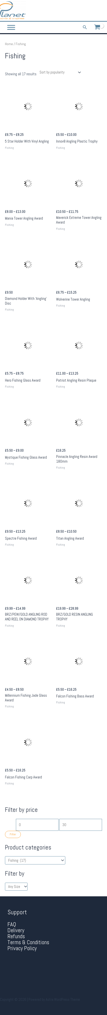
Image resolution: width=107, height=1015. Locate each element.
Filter (13, 834)
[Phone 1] (83, 10)
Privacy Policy (22, 948)
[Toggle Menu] (11, 27)
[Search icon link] (85, 27)
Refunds (16, 936)
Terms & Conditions (28, 942)
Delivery (15, 930)
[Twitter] (98, 10)
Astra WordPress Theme (63, 999)
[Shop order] (59, 72)
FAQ (11, 924)
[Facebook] (90, 10)
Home (9, 44)
